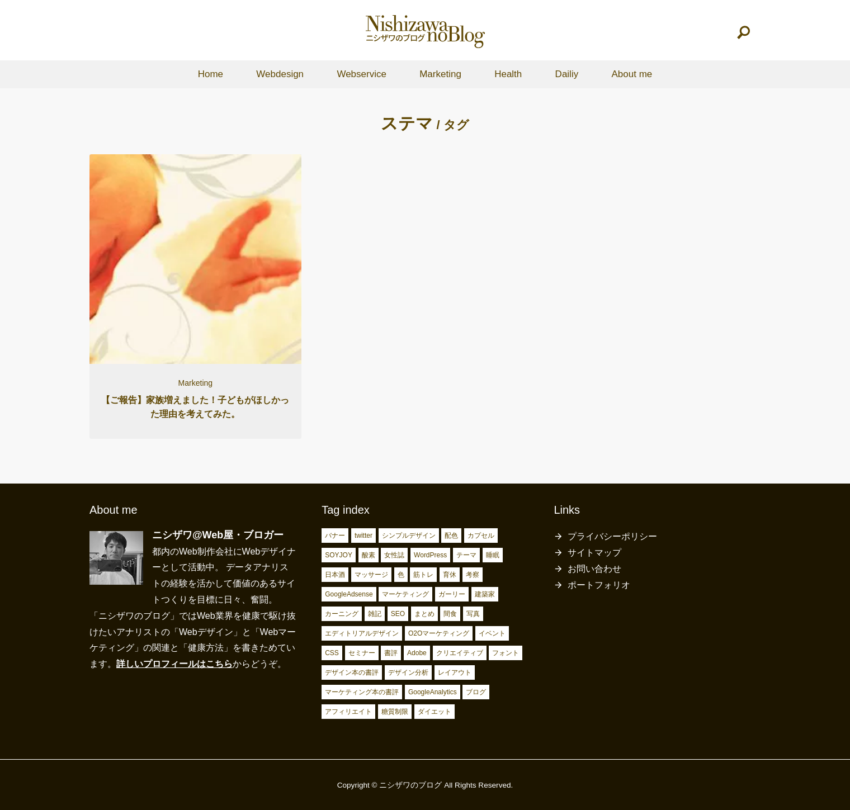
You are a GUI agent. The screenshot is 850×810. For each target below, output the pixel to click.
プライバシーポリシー (612, 536)
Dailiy (567, 74)
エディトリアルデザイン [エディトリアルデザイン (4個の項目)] (362, 633)
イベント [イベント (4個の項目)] (492, 633)
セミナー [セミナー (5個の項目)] (361, 653)
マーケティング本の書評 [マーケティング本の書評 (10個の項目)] (362, 692)
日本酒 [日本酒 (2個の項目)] (335, 575)
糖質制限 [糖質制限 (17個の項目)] (394, 712)
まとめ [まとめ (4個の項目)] (424, 614)
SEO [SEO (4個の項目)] (398, 614)
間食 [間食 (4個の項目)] (450, 614)
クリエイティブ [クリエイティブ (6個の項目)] (459, 653)
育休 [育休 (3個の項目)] (449, 575)
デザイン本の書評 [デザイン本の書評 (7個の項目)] (352, 672)
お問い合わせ (594, 569)
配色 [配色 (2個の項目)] (451, 535)
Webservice (361, 74)
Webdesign (280, 74)
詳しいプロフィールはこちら (174, 664)
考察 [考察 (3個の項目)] (472, 575)
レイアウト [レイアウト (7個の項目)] (454, 672)
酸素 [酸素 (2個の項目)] (368, 555)
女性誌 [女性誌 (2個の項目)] (394, 555)
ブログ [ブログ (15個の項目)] (476, 692)
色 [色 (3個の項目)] (401, 575)
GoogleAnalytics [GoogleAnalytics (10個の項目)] (432, 692)
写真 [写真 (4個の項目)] (473, 614)
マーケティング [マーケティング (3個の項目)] (405, 594)
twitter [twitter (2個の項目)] (363, 535)
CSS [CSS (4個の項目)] (332, 653)
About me (631, 74)
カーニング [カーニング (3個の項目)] (341, 614)
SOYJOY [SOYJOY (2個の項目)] (338, 555)
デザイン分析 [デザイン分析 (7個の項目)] (408, 672)
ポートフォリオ (599, 585)
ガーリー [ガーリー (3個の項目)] (451, 594)
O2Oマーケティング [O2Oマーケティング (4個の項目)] (438, 633)
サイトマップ (594, 552)
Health (508, 74)
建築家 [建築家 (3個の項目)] (485, 594)
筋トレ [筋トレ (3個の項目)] (423, 575)
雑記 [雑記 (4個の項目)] (374, 614)
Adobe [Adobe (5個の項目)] (417, 653)
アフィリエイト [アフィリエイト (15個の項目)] (348, 712)
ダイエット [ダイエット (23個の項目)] (434, 712)
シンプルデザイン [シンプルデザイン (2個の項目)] (409, 535)
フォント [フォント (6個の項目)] (505, 653)
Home (210, 74)
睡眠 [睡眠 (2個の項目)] (492, 555)
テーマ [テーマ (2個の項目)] (466, 555)
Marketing (440, 74)
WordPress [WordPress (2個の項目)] (430, 555)
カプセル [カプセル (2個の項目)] (481, 535)
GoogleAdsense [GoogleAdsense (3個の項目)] (348, 594)
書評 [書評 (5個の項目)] (391, 653)
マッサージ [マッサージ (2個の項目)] (371, 575)
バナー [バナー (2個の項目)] (335, 535)
